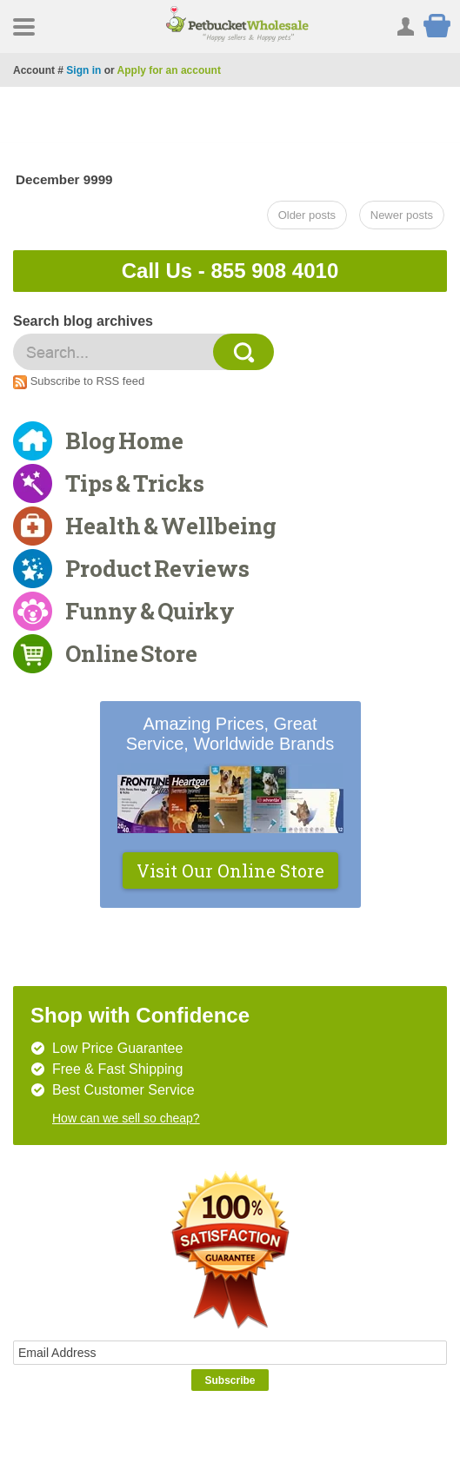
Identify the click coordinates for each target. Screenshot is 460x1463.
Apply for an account (169, 70)
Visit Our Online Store (230, 870)
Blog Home (124, 440)
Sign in (83, 70)
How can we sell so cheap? (126, 1118)
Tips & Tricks (134, 483)
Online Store (131, 653)
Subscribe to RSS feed (87, 380)
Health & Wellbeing (171, 525)
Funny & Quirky (150, 611)
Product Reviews (157, 568)
